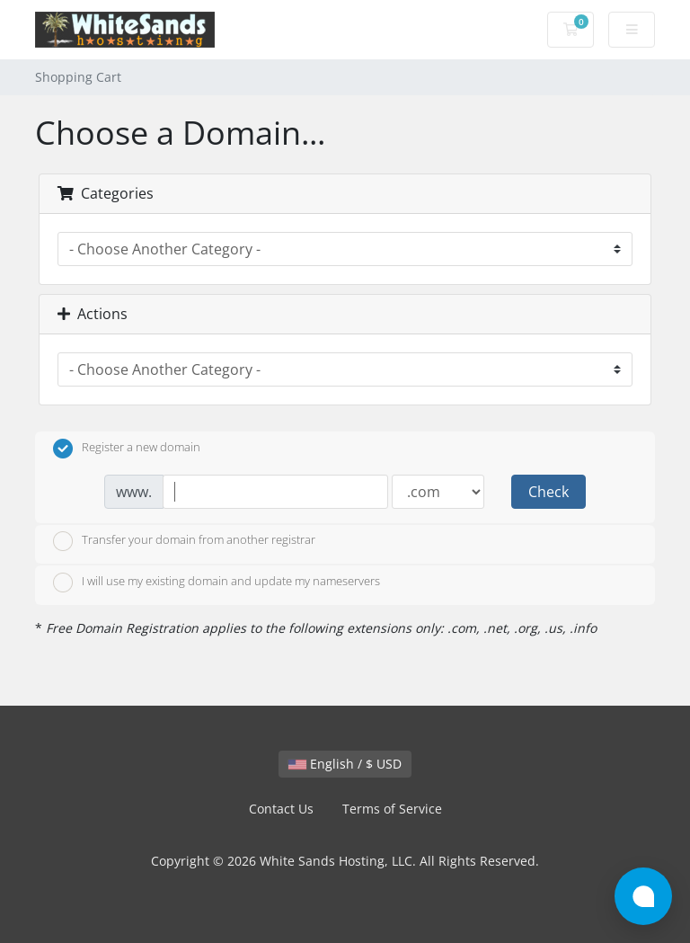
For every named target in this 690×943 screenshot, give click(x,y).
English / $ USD (345, 763)
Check (548, 492)
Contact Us (281, 808)
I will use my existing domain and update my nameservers (216, 582)
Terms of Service (392, 808)
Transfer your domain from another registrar (184, 541)
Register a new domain (126, 448)
